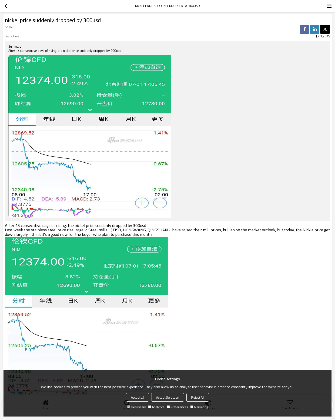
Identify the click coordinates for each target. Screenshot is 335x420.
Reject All (197, 397)
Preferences (177, 406)
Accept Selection (167, 397)
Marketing (199, 406)
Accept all (137, 397)
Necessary (136, 406)
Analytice (156, 406)
